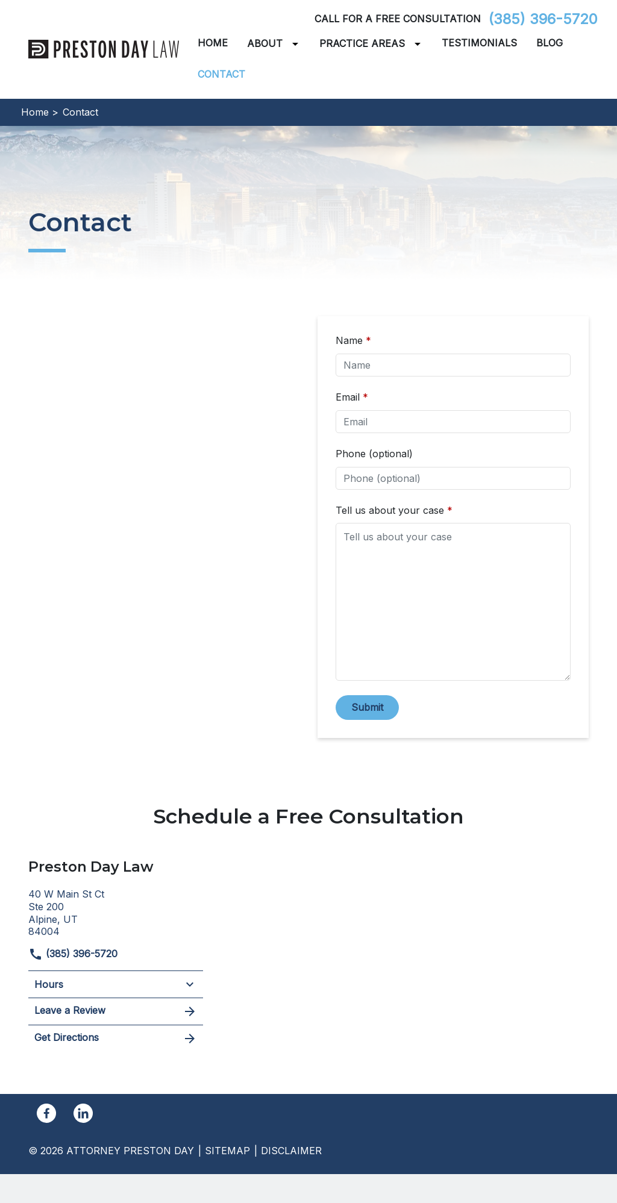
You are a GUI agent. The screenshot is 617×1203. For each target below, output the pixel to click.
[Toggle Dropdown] (298, 44)
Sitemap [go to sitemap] (227, 1151)
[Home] (213, 43)
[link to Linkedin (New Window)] (83, 1113)
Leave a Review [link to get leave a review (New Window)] (115, 1011)
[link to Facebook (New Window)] (46, 1113)
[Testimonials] (479, 43)
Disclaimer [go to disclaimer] (291, 1151)
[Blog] (549, 43)
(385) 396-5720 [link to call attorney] (543, 19)
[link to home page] (103, 48)
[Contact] (221, 74)
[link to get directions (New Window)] (115, 911)
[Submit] (367, 707)
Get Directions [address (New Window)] (115, 1038)
